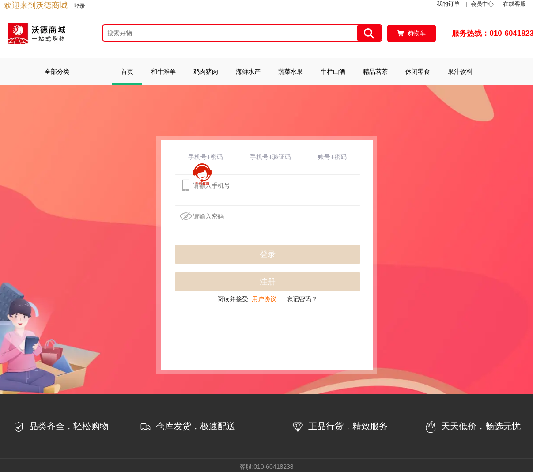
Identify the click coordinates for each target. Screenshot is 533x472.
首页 (127, 71)
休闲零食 (417, 71)
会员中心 (482, 3)
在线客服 (514, 3)
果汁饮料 (460, 71)
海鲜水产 (248, 71)
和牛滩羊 (163, 71)
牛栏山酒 (333, 71)
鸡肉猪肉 (205, 71)
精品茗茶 (375, 71)
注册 (268, 281)
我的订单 (448, 3)
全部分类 (57, 71)
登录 (79, 6)
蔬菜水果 (290, 71)
